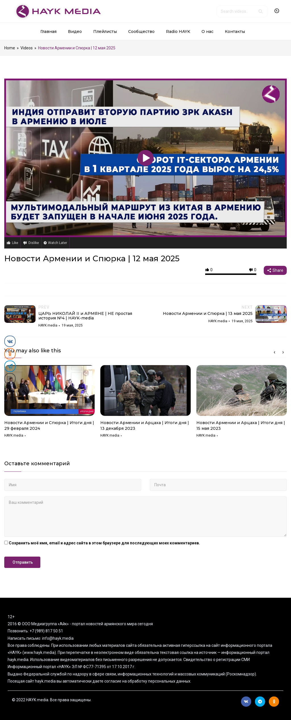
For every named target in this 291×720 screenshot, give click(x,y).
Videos (26, 48)
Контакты (235, 31)
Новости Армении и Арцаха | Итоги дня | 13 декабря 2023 (144, 425)
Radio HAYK (178, 31)
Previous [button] (274, 352)
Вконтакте (246, 701)
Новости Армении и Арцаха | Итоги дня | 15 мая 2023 (240, 425)
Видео (75, 31)
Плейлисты (105, 31)
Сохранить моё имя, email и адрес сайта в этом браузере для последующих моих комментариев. (104, 543)
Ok (274, 701)
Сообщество (141, 31)
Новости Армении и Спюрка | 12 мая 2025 (92, 258)
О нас (207, 31)
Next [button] (283, 352)
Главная (48, 31)
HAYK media (13, 435)
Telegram (260, 701)
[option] (49, 403)
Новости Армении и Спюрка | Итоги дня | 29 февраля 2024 (49, 425)
